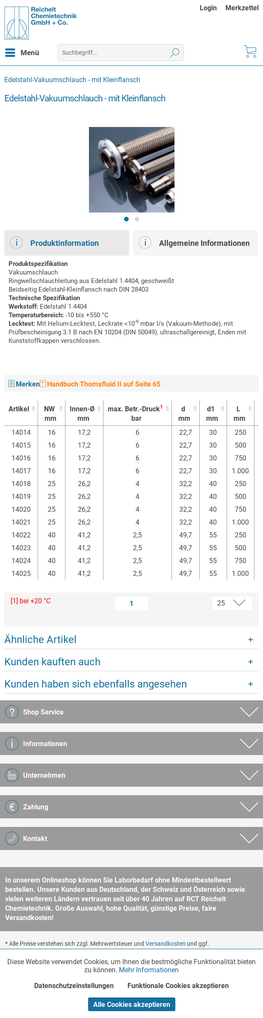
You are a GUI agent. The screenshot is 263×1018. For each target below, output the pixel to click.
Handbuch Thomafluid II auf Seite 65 (100, 384)
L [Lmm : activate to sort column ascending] (238, 414)
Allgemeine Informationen (194, 242)
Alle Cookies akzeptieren (131, 1004)
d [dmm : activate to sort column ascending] (183, 414)
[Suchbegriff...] (121, 52)
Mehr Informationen (149, 970)
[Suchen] (175, 52)
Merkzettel (242, 8)
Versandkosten (165, 943)
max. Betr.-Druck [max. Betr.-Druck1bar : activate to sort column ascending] (135, 413)
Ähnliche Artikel (40, 640)
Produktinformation (54, 242)
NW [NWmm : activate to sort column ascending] (49, 414)
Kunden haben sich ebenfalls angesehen (95, 684)
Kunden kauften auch (52, 662)
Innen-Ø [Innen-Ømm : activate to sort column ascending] (82, 414)
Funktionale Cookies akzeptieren (178, 986)
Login (208, 8)
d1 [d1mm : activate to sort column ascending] (211, 414)
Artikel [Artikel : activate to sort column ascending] (19, 409)
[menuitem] (212, 8)
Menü (22, 51)
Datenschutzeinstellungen (74, 986)
